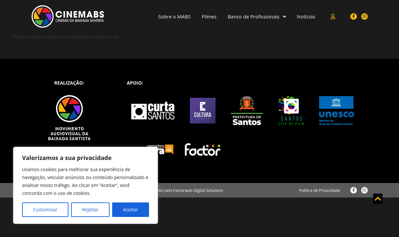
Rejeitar (90, 209)
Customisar (45, 209)
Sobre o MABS (174, 16)
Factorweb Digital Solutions (198, 190)
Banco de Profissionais (257, 16)
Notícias (306, 16)
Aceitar (130, 209)
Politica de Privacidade (319, 190)
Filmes (209, 16)
